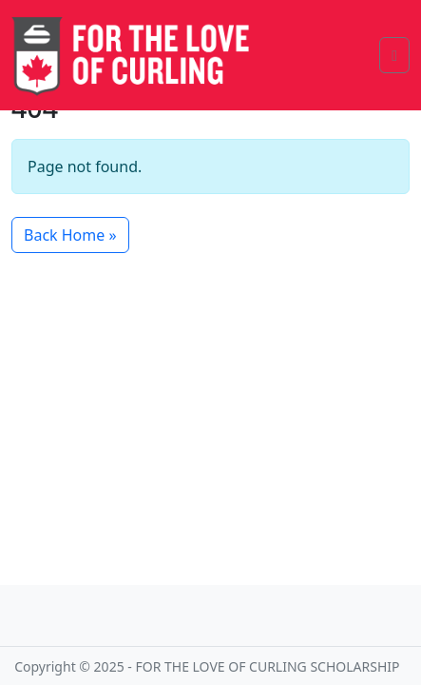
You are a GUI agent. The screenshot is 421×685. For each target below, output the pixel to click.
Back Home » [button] (70, 235)
